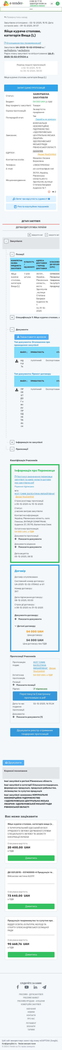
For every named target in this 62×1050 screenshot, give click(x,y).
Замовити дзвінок (37, 5)
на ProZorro (10, 50)
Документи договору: (26, 615)
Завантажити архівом (31, 336)
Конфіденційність (9, 1044)
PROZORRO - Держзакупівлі (31, 994)
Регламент (31, 1023)
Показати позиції (24, 685)
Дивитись (31, 858)
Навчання (31, 1009)
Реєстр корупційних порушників (31, 206)
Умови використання (27, 1044)
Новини (31, 1012)
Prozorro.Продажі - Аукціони (31, 1001)
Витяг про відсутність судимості (31, 199)
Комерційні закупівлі (31, 1004)
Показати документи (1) (28, 717)
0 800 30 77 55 (36, 1)
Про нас (31, 1019)
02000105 (38, 151)
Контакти (31, 1015)
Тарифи (31, 1030)
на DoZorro (24, 50)
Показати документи (28, 539)
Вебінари (31, 1026)
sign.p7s (22, 363)
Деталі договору (25, 626)
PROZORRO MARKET (31, 998)
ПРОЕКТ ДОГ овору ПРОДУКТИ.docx (22, 408)
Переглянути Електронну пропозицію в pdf (35, 696)
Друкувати (13, 762)
